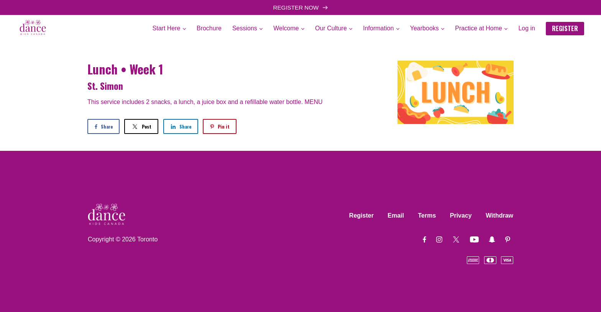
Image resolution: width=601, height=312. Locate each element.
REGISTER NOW (300, 7)
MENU (314, 102)
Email (396, 215)
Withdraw (499, 215)
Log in (526, 28)
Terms (427, 215)
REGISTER (565, 28)
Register (361, 215)
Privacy (461, 215)
